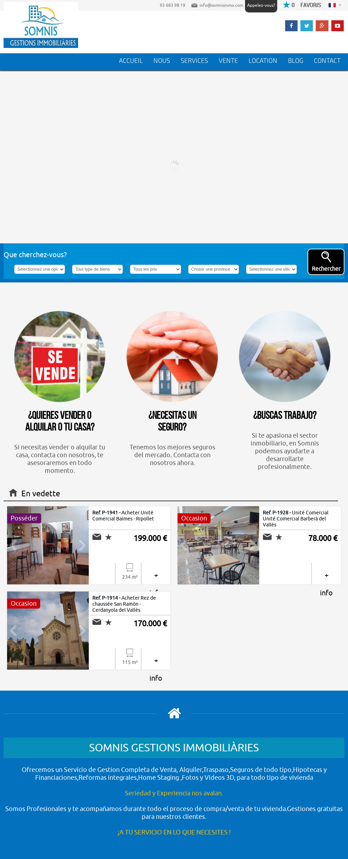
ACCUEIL (131, 61)
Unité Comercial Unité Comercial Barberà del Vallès (295, 519)
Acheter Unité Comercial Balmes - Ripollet (123, 516)
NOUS (161, 61)
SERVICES (194, 61)
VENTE (228, 61)
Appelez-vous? (261, 5)
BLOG (295, 61)
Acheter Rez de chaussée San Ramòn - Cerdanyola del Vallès (124, 604)
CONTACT (327, 61)
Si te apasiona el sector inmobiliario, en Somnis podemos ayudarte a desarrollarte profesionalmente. (285, 391)
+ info (155, 577)
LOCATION (263, 61)
